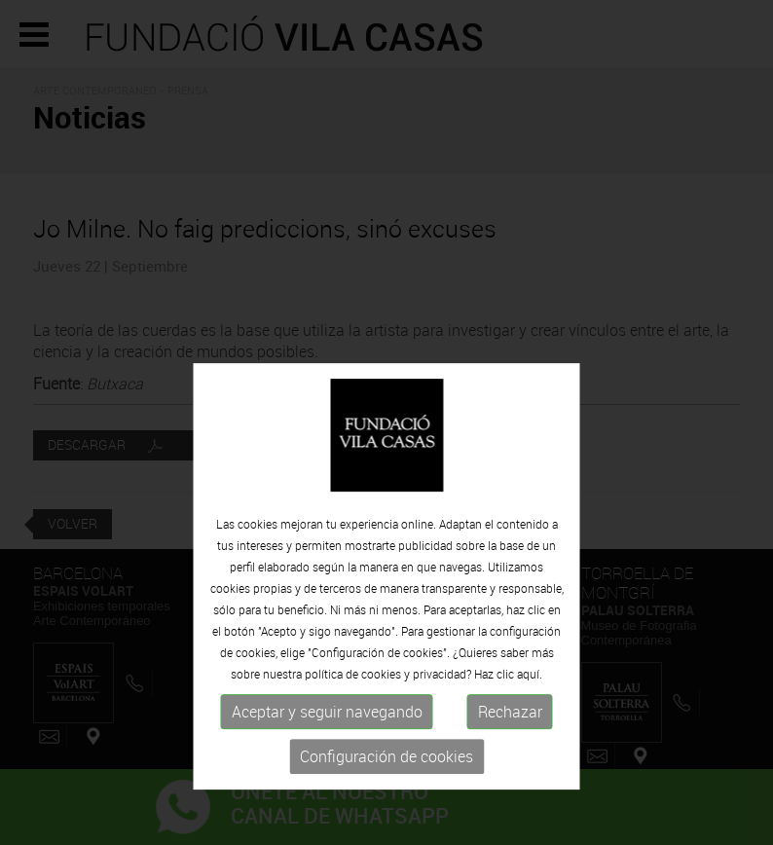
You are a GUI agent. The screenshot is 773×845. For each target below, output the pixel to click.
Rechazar (510, 753)
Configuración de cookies (386, 798)
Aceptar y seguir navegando (327, 753)
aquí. (529, 715)
